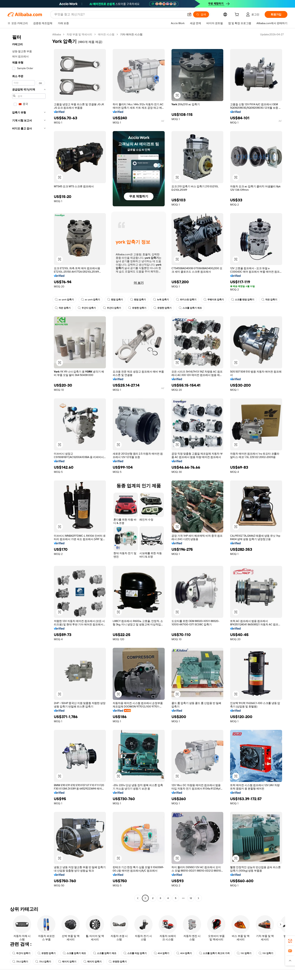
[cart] (237, 15)
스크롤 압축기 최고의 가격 (214, 953)
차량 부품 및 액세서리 (79, 34)
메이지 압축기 (67, 961)
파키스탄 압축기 (186, 299)
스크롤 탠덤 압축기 (242, 299)
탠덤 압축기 (115, 299)
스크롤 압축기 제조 (190, 307)
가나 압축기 (20, 961)
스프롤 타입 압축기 (135, 953)
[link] (290, 941)
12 (191, 898)
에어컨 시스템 (106, 34)
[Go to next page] (198, 898)
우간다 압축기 (87, 307)
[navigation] (29, 466)
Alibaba (56, 34)
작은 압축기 (269, 299)
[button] (177, 95)
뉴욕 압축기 (161, 299)
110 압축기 (244, 953)
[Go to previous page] (137, 898)
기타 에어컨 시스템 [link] (131, 34)
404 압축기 (161, 953)
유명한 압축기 (137, 307)
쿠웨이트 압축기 (214, 299)
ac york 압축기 (64, 299)
